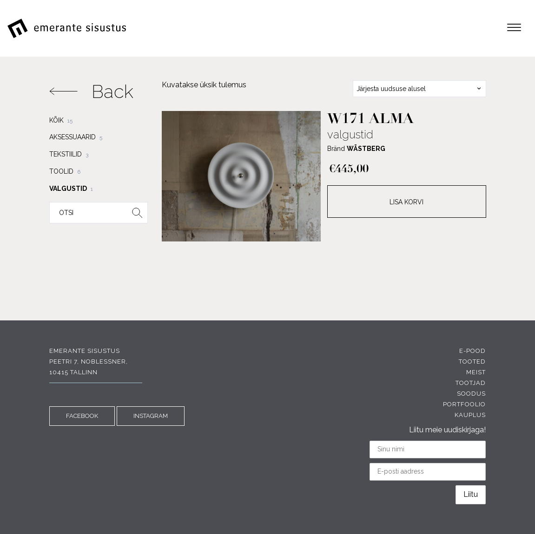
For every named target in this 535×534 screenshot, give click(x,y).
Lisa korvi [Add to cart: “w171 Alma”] (406, 202)
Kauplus (470, 414)
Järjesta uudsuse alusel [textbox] (391, 88)
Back (91, 91)
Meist (476, 372)
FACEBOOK (82, 415)
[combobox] (419, 88)
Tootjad (471, 382)
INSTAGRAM (150, 415)
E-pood (472, 350)
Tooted (472, 361)
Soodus (471, 393)
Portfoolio (464, 404)
